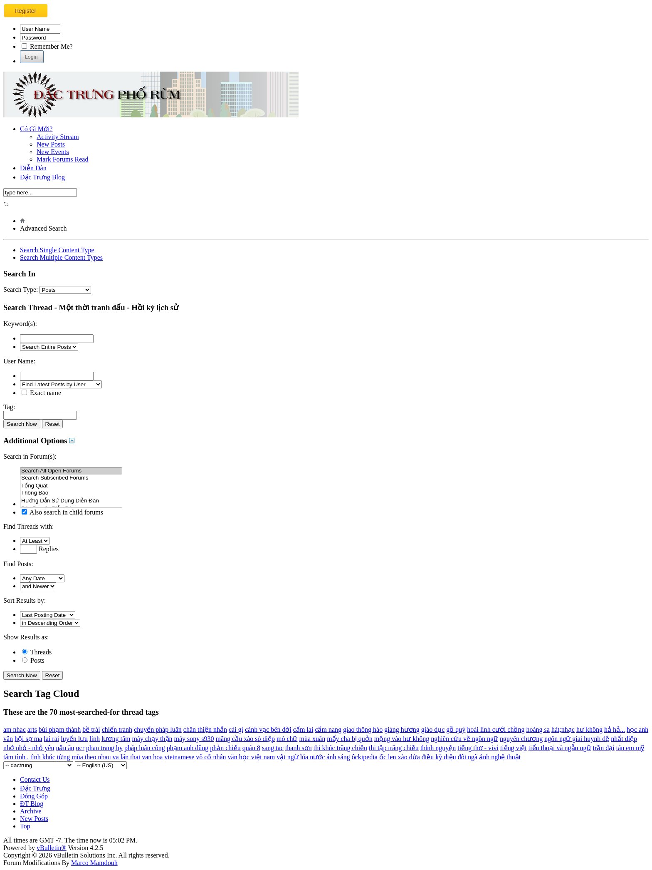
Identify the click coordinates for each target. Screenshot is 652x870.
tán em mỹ (630, 747)
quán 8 (251, 747)
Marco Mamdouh (94, 862)
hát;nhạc (563, 729)
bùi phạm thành (60, 729)
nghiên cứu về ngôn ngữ (464, 738)
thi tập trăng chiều (394, 747)
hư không (589, 729)
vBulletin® (52, 847)
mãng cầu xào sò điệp (245, 738)
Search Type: (20, 289)
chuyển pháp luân (158, 729)
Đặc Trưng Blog (42, 177)
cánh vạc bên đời (268, 729)
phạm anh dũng (188, 747)
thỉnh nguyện (438, 747)
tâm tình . (16, 757)
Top (25, 826)
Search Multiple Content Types (61, 257)
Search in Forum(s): (30, 456)
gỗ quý (455, 729)
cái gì (236, 729)
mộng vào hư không (402, 738)
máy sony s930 (194, 738)
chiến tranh (117, 729)
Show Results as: (26, 637)
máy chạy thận (152, 738)
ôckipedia (365, 757)
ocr (80, 747)
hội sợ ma (28, 738)
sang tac (273, 747)
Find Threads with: (28, 526)
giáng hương (402, 729)
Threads (37, 652)
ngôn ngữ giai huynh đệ (576, 738)
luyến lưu (74, 738)
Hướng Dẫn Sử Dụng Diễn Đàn (71, 501)
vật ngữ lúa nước (301, 757)
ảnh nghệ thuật (500, 757)
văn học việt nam (251, 757)
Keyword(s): (20, 323)
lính (94, 738)
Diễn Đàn (33, 168)
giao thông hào (363, 729)
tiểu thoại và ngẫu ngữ (560, 747)
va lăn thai (127, 757)
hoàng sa (537, 729)
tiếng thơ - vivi (478, 747)
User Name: (19, 361)
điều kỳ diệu (439, 757)
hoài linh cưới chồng (495, 729)
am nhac (14, 729)
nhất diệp (624, 738)
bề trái (91, 729)
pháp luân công (144, 747)
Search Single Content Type (57, 250)
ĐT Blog (31, 803)
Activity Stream (58, 136)
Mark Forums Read (62, 159)
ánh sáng (338, 757)
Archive (31, 811)
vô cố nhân (211, 757)
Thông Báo (71, 493)
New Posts (51, 144)
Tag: (9, 406)
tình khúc (42, 757)
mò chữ (287, 738)
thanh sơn (298, 747)
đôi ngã (468, 757)
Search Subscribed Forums (71, 478)
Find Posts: (18, 563)
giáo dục (433, 729)
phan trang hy (104, 747)
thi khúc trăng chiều (340, 747)
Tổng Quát (71, 486)
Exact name (41, 392)
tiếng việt (513, 747)
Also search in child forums (62, 512)
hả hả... (614, 729)
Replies (39, 548)
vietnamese (179, 757)
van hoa (152, 757)
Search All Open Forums (71, 471)
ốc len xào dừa (399, 757)
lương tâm (115, 738)
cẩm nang (328, 729)
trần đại (604, 747)
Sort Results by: (24, 600)
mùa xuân (312, 738)
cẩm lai (303, 729)
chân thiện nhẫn (205, 729)
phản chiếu (225, 747)
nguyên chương (521, 738)
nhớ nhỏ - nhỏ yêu (28, 747)
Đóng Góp (34, 796)
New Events (53, 151)
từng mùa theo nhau (84, 757)
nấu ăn (65, 747)
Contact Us (35, 779)
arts (32, 729)
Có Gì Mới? (36, 128)
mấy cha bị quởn (350, 738)
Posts (33, 660)
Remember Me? (47, 46)
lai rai (51, 738)
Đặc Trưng (35, 788)
